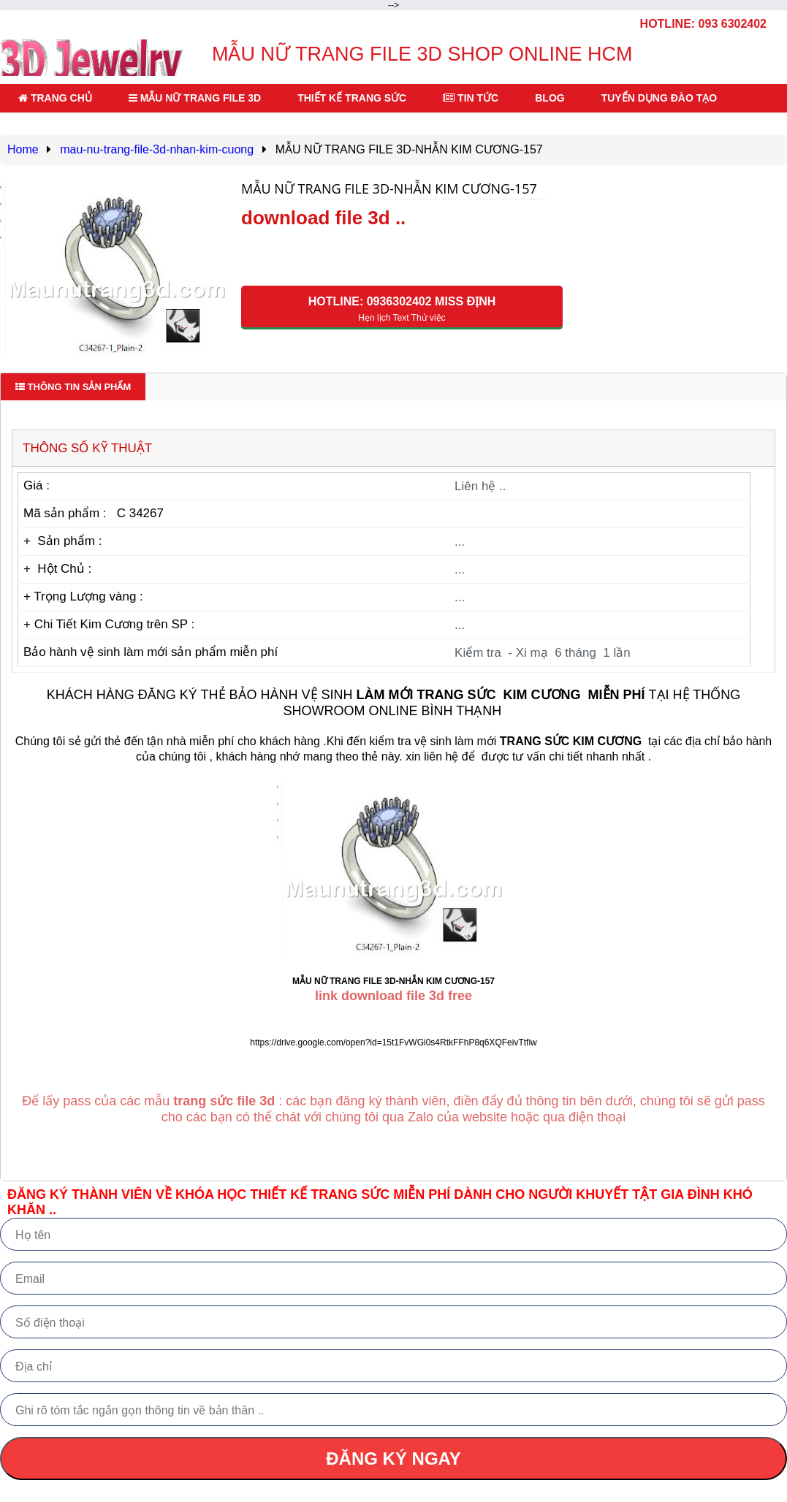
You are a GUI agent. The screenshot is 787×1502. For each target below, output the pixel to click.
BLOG (549, 98)
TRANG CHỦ (55, 98)
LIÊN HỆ (44, 126)
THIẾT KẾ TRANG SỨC (351, 98)
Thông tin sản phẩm (73, 386)
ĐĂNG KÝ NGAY (393, 1458)
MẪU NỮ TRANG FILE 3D (195, 98)
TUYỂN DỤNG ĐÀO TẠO (659, 98)
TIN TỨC (470, 98)
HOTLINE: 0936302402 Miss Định (402, 309)
